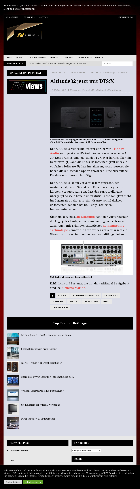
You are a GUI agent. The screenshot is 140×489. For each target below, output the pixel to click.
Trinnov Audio (60, 307)
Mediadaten (12, 17)
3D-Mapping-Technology (86, 296)
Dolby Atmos (91, 302)
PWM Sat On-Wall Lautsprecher (38, 419)
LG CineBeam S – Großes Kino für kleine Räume (46, 335)
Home (9, 58)
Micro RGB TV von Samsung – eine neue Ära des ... (48, 377)
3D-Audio (62, 296)
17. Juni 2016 (60, 90)
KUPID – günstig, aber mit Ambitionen (41, 363)
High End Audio (99, 90)
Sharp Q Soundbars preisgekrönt (39, 349)
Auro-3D (74, 302)
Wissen (54, 58)
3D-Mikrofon (85, 216)
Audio (88, 90)
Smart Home (77, 72)
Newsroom (75, 90)
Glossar (43, 17)
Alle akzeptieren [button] (33, 482)
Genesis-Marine (73, 288)
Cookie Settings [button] (13, 482)
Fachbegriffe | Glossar (90, 58)
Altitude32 (58, 302)
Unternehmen (36, 58)
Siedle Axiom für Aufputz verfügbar (40, 405)
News (19, 58)
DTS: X (106, 302)
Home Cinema (114, 90)
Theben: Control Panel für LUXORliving (42, 391)
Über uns (28, 17)
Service (69, 58)
